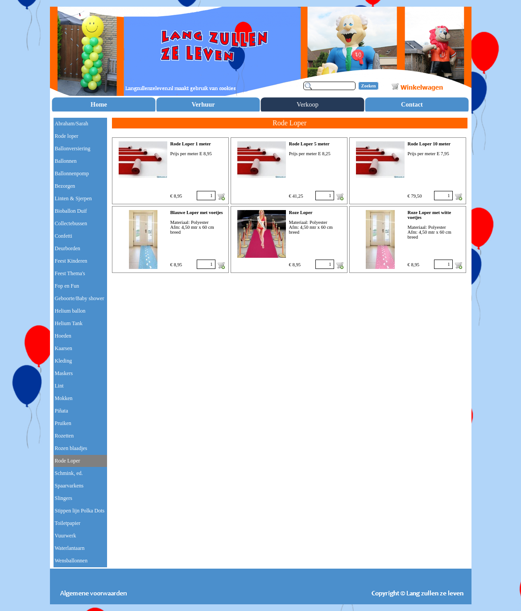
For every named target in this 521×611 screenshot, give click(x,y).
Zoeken (368, 85)
